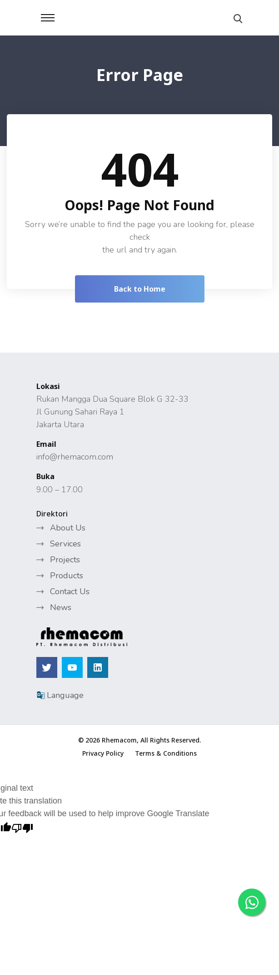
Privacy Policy (103, 753)
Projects (65, 559)
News (60, 607)
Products (66, 575)
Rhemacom (119, 740)
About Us (67, 527)
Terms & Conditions (166, 753)
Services (65, 543)
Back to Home (139, 289)
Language (60, 695)
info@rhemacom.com (74, 456)
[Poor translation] (22, 826)
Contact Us (70, 591)
